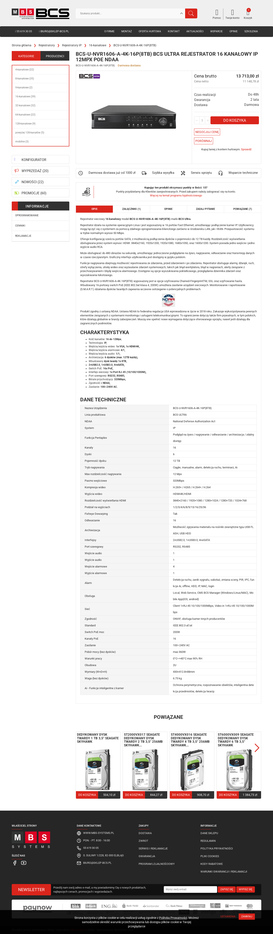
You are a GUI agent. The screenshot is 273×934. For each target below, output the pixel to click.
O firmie (109, 31)
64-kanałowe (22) (25, 114)
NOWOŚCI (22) (33, 182)
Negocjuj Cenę (207, 132)
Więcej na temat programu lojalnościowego (176, 195)
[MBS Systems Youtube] (22, 862)
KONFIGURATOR (34, 160)
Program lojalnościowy (157, 863)
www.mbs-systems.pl (98, 833)
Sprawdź (246, 149)
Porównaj (203, 141)
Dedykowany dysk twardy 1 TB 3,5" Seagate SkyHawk (98, 738)
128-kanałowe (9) (25, 123)
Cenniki (20, 225)
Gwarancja (147, 856)
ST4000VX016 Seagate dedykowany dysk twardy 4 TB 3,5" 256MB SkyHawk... (190, 740)
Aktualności (194, 31)
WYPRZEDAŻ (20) (35, 171)
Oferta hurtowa (150, 31)
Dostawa (145, 833)
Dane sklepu (209, 833)
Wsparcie (216, 31)
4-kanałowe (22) (24, 69)
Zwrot (143, 840)
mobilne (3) (22, 141)
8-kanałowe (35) (24, 78)
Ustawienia (227, 916)
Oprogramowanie (27, 215)
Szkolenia (251, 31)
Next (257, 748)
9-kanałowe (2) (23, 87)
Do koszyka (234, 120)
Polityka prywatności (216, 848)
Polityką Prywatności (173, 917)
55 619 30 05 (23, 31)
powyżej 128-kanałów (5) (29, 132)
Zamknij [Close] (246, 916)
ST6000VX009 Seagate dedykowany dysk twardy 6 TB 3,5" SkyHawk (236, 740)
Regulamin (208, 840)
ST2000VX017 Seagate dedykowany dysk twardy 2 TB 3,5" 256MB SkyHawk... (143, 740)
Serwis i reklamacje (153, 848)
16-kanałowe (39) (25, 96)
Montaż (126, 31)
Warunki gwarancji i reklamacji (223, 871)
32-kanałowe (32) (25, 105)
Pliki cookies (209, 856)
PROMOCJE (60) (34, 193)
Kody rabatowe (211, 863)
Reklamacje (23, 235)
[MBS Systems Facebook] (14, 862)
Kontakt (174, 31)
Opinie (233, 31)
